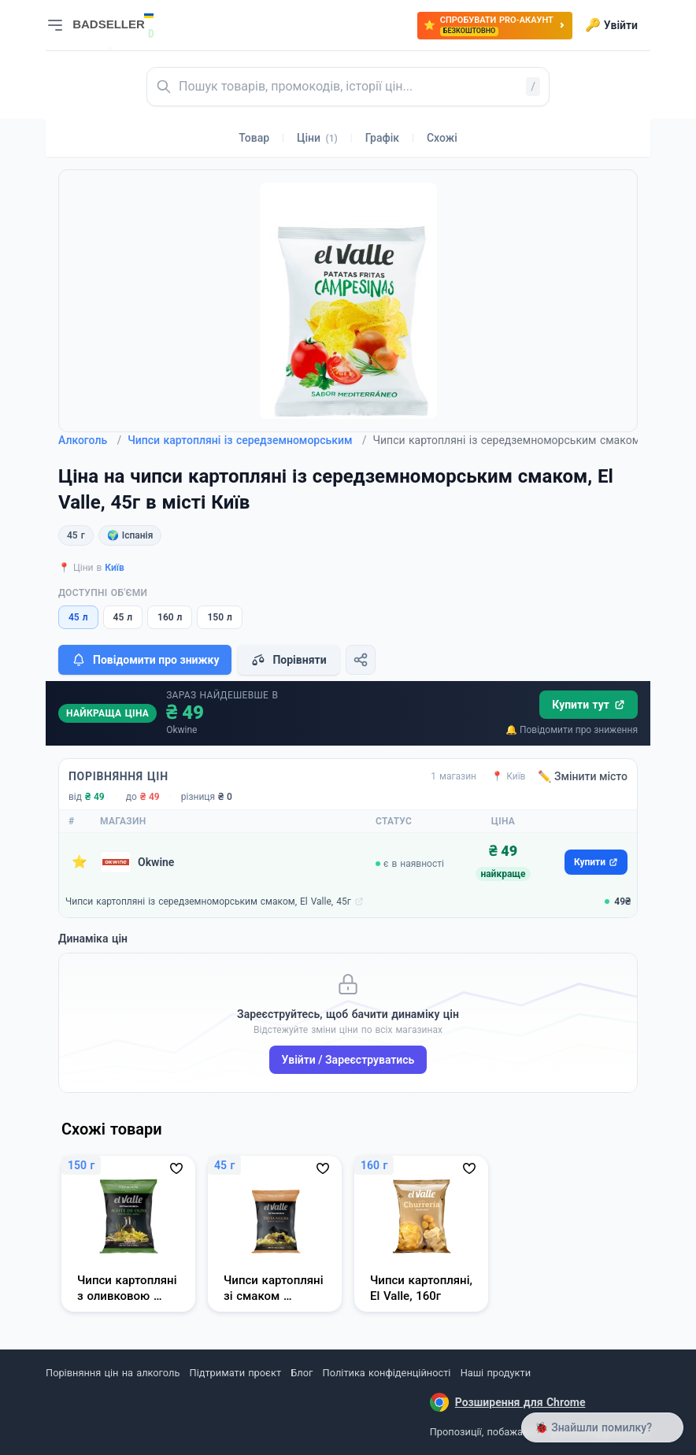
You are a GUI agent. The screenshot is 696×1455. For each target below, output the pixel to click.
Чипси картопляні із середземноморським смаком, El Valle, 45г (208, 901)
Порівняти (288, 660)
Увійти (611, 25)
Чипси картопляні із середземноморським (247, 440)
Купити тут (588, 704)
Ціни (317, 137)
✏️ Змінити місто (583, 776)
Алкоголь (89, 440)
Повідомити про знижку (145, 660)
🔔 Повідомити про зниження (571, 729)
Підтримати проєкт (235, 1373)
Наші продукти (496, 1373)
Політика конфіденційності (387, 1373)
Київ (114, 567)
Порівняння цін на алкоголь (113, 1373)
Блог (302, 1373)
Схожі (442, 137)
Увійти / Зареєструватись (348, 1059)
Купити (596, 862)
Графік (382, 137)
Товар (254, 137)
